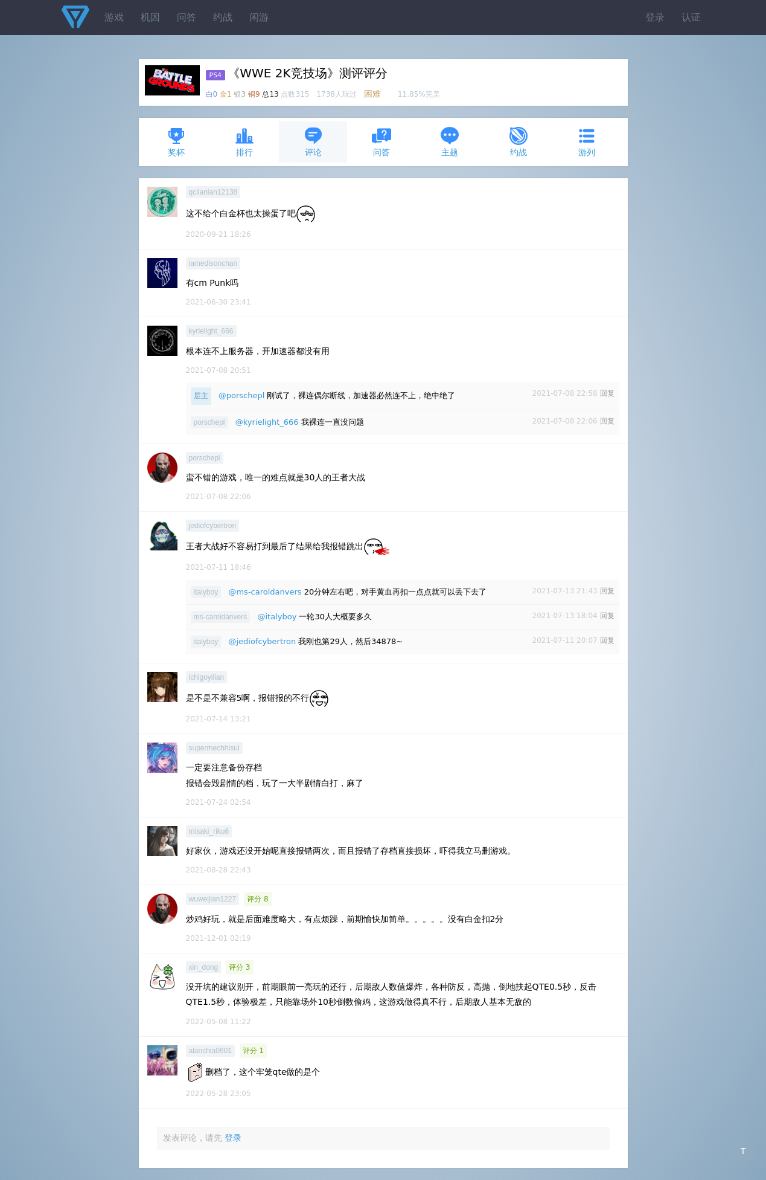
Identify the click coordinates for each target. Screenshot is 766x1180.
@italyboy (276, 616)
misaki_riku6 (209, 831)
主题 (449, 141)
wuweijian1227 (213, 899)
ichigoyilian (207, 677)
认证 (691, 17)
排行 (244, 141)
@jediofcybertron (262, 641)
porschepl (209, 422)
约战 (222, 17)
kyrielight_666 (211, 331)
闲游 (259, 17)
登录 (655, 17)
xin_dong (204, 967)
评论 (313, 141)
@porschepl (242, 395)
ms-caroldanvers (220, 617)
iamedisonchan (213, 263)
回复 (607, 393)
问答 (186, 17)
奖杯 (176, 141)
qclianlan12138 (213, 192)
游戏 (114, 17)
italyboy (206, 592)
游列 (586, 141)
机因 (150, 17)
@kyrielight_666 (267, 422)
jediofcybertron (213, 525)
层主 (201, 396)
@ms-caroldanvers (264, 591)
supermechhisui (214, 748)
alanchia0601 (210, 1050)
